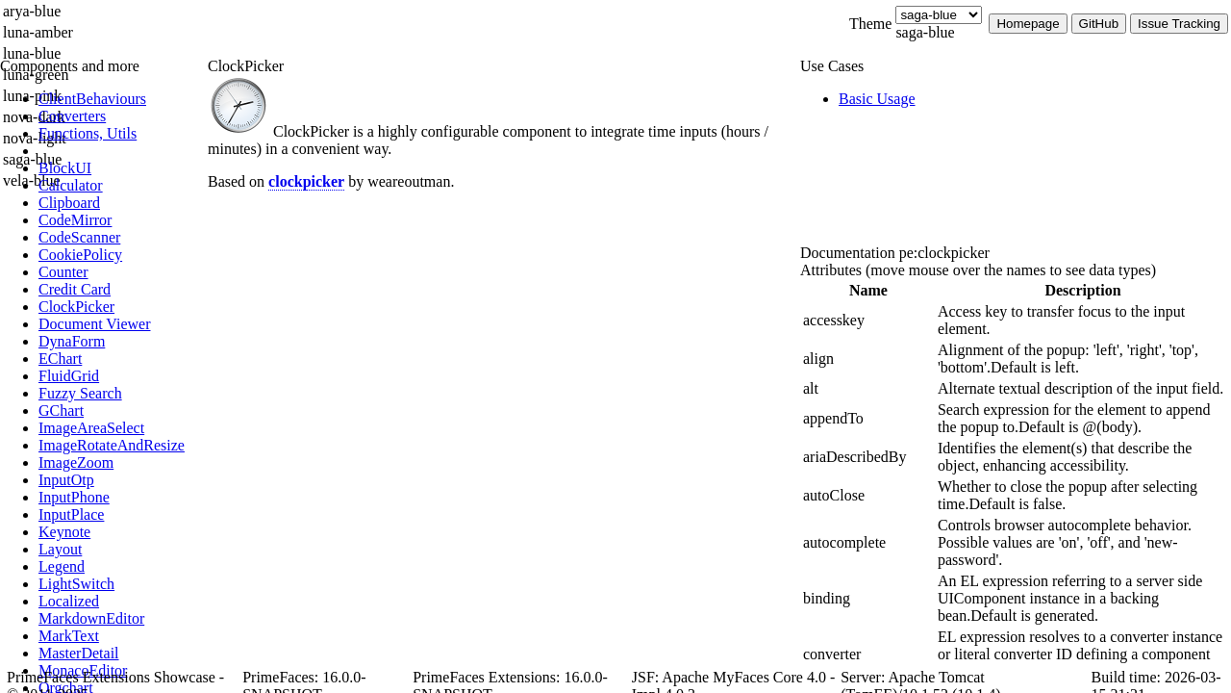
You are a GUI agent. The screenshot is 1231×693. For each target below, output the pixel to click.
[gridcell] (868, 320)
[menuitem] (120, 99)
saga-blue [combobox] (924, 32)
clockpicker (306, 181)
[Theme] (938, 15)
